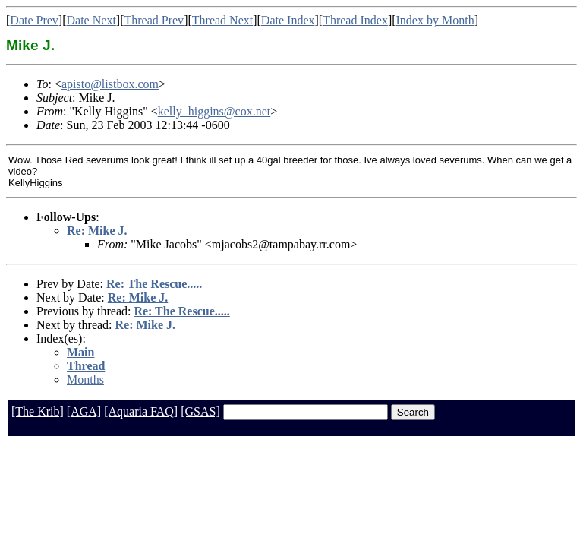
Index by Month (435, 20)
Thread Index (355, 20)
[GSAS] (200, 411)
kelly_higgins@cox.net (214, 111)
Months (85, 379)
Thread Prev (154, 20)
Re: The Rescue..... (154, 283)
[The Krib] (37, 411)
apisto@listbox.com (110, 83)
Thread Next (222, 20)
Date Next (91, 20)
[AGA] (84, 411)
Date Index (288, 20)
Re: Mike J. (97, 230)
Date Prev (34, 20)
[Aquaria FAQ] (141, 411)
